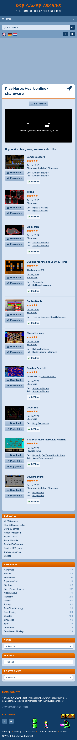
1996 (36, 165)
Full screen (40, 104)
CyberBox (32, 407)
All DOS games (11, 521)
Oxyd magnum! (35, 476)
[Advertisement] (38, 58)
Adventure (38, 569)
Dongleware (38, 492)
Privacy (17, 731)
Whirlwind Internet (24, 736)
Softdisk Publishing (41, 285)
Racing (38, 604)
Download (15, 172)
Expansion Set (38, 581)
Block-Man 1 (33, 226)
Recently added (11, 540)
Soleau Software (40, 242)
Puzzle (30, 165)
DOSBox (35, 251)
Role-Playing (38, 612)
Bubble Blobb (34, 301)
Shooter (38, 616)
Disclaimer (30, 731)
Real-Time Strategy (38, 608)
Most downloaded (12, 533)
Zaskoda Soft (39, 282)
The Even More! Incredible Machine (46, 439)
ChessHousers (35, 333)
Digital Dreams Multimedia (44, 352)
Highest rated (10, 536)
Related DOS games (13, 544)
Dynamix (36, 455)
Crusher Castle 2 (48, 376)
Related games (12, 671)
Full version (32, 277)
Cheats (7, 556)
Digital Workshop (40, 208)
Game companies (12, 552)
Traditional (38, 627)
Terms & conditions (47, 731)
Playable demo (34, 451)
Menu (9, 19)
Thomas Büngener (41, 317)
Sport (38, 623)
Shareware (53, 168)
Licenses (9, 655)
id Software (22, 707)
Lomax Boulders (36, 156)
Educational (38, 577)
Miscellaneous (38, 593)
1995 (36, 200)
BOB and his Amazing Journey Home (47, 261)
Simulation (38, 620)
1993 (36, 341)
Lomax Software (40, 173)
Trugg (30, 191)
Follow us (8, 714)
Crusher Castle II (36, 368)
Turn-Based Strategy (38, 631)
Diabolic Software (41, 349)
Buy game (15, 466)
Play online (16, 178)
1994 (36, 235)
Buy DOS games (11, 529)
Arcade (38, 573)
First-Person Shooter (38, 589)
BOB (43, 270)
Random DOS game (13, 548)
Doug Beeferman (40, 423)
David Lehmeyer (58, 317)
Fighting (38, 585)
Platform (38, 596)
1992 (36, 309)
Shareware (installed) (37, 168)
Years (7, 640)
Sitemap (6, 731)
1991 (36, 416)
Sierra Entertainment (42, 458)
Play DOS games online (15, 525)
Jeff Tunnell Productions (53, 455)
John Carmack (9, 707)
